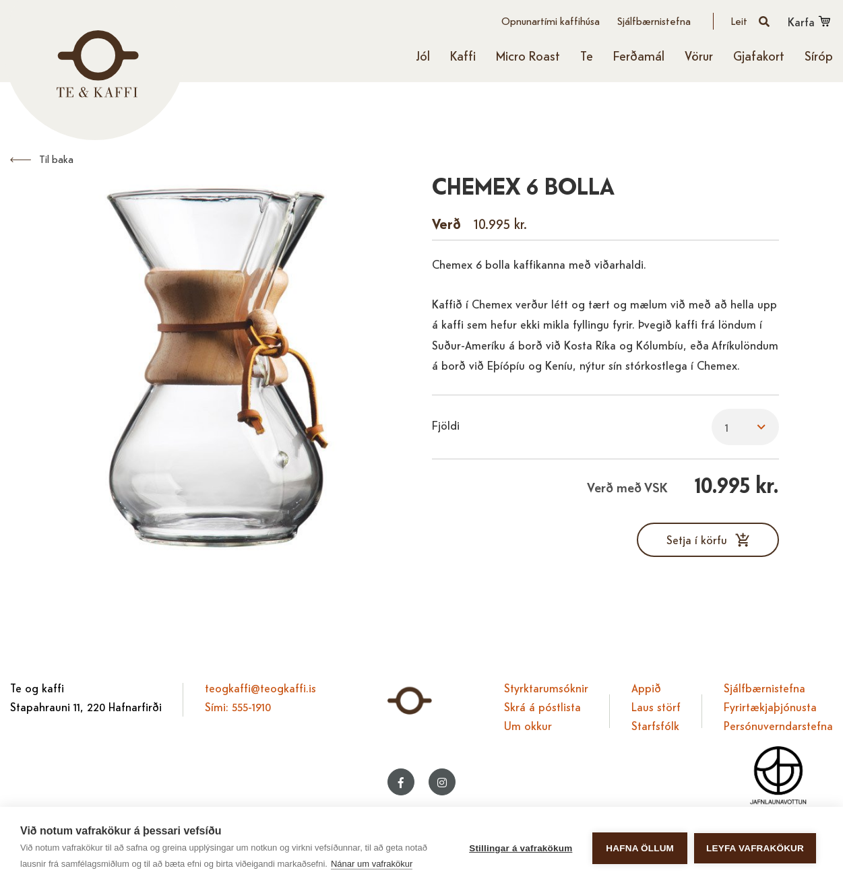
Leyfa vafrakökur (755, 848)
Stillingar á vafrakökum (520, 848)
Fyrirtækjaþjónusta (770, 706)
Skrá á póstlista (542, 706)
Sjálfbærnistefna (764, 687)
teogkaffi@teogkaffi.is (260, 687)
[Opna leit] (751, 21)
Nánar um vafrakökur (371, 864)
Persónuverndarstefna (778, 725)
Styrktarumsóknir (546, 687)
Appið (646, 687)
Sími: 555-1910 (238, 706)
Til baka (56, 159)
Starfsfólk (655, 725)
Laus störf (656, 706)
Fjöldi (446, 424)
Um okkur (528, 725)
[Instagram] (442, 781)
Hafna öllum (640, 848)
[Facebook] (400, 781)
